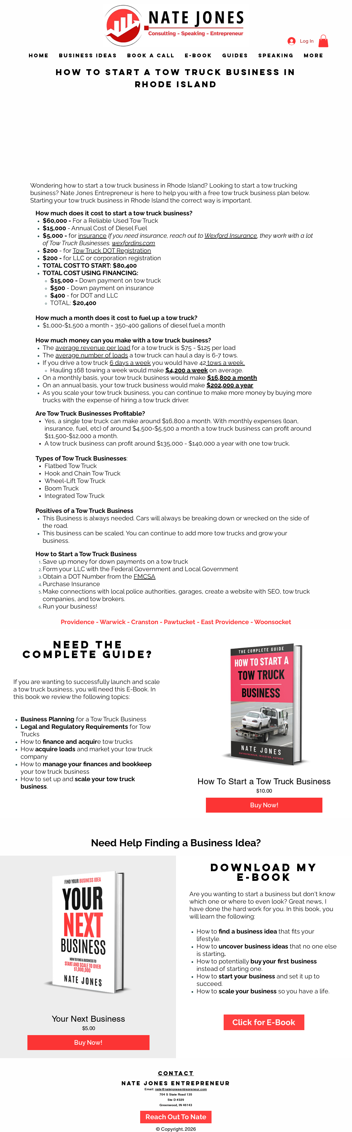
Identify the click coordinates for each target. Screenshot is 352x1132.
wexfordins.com (133, 243)
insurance (92, 235)
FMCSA (144, 576)
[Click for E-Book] (264, 1022)
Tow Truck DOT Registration (112, 250)
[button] (323, 41)
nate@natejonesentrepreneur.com (181, 1089)
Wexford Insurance (230, 235)
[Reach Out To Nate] (176, 1117)
